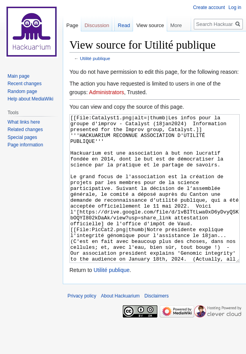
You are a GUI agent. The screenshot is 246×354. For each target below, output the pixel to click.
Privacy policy (81, 325)
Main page (18, 76)
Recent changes (24, 83)
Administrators (106, 92)
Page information (25, 145)
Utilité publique (95, 58)
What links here (23, 122)
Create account (209, 7)
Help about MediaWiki (30, 99)
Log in (234, 7)
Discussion (96, 25)
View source (150, 25)
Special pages (22, 137)
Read (124, 25)
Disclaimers (156, 325)
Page (72, 25)
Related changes (25, 129)
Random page (22, 91)
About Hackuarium (120, 325)
